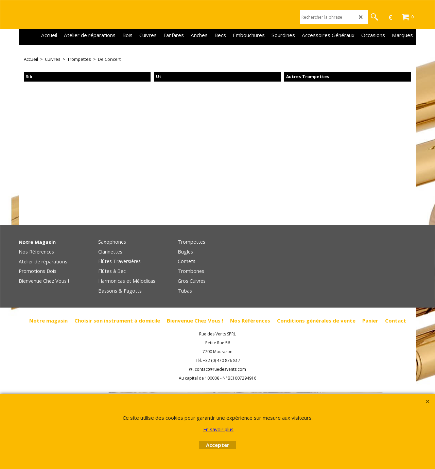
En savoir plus (218, 429)
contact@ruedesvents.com (220, 369)
